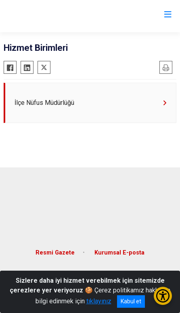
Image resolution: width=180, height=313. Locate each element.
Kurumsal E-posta (119, 252)
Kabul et (131, 301)
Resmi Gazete (55, 252)
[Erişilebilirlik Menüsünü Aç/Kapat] (163, 296)
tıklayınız (98, 301)
